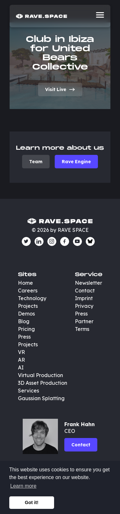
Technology (32, 298)
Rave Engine (76, 161)
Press (24, 336)
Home (25, 283)
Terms (82, 329)
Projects (28, 306)
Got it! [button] (31, 502)
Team (36, 161)
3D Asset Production (43, 383)
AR (21, 360)
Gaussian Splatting (41, 398)
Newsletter (88, 283)
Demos (26, 313)
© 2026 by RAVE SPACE (60, 230)
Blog (23, 321)
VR (21, 352)
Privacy (84, 306)
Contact (85, 290)
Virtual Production (40, 375)
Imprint (84, 298)
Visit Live (60, 89)
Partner (84, 321)
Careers (27, 290)
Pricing (26, 329)
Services (28, 390)
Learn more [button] (23, 486)
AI (21, 367)
